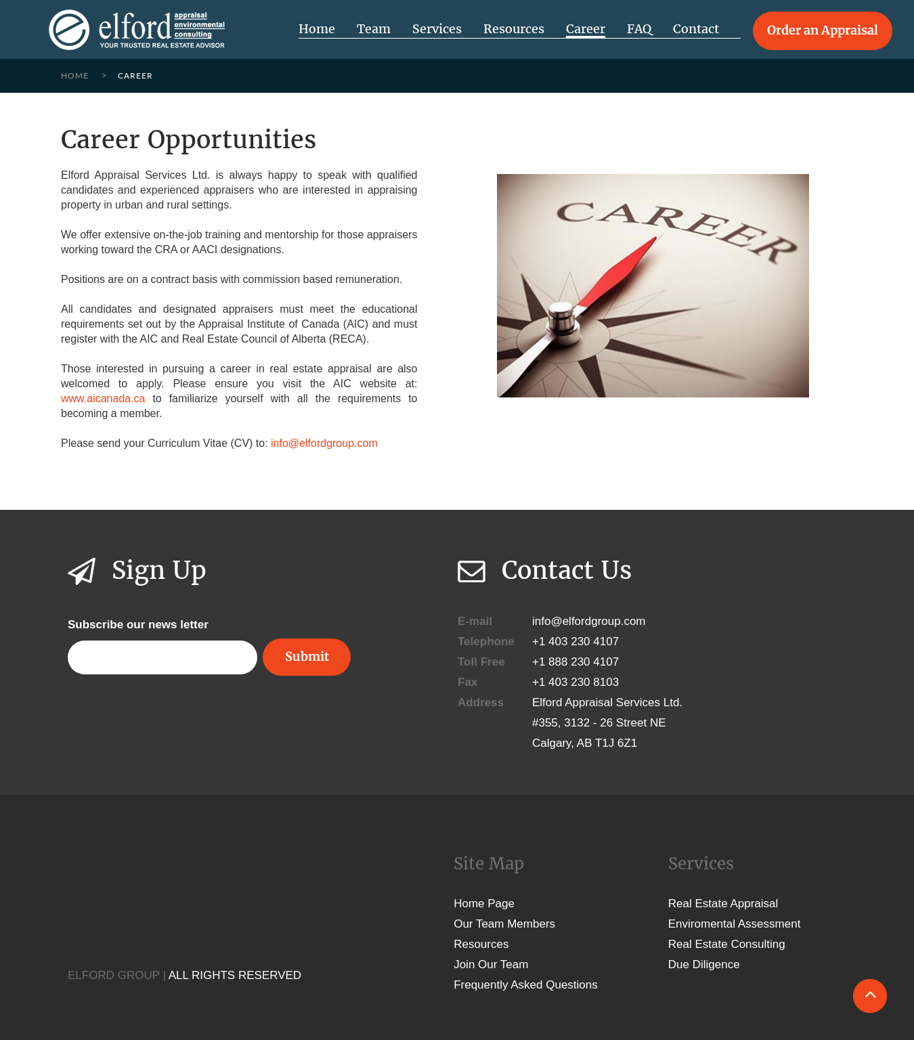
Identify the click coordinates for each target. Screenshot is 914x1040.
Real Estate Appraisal (723, 903)
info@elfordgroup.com (324, 443)
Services (437, 29)
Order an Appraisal (822, 30)
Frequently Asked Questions (526, 984)
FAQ (639, 29)
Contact (696, 29)
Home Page (484, 903)
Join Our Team (491, 964)
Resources (513, 29)
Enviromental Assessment (734, 923)
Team (374, 29)
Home (317, 29)
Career (585, 29)
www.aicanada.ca (103, 398)
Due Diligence (704, 964)
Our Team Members (504, 923)
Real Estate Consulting (726, 944)
